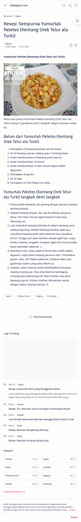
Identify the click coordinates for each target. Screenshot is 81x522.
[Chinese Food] (23, 296)
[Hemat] (22, 483)
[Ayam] (18, 16)
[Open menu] (5, 5)
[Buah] (20, 384)
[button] (52, 296)
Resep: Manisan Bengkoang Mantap (29, 430)
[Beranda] (8, 16)
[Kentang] (59, 483)
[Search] (63, 5)
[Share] (75, 45)
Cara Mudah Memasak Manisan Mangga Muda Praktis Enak (41, 419)
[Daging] (39, 296)
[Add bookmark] (70, 45)
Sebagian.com (19, 5)
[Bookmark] (76, 5)
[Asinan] (20, 404)
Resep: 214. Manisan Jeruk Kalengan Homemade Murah (39, 408)
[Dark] (70, 5)
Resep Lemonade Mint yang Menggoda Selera (34, 388)
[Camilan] (59, 467)
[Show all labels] (14, 491)
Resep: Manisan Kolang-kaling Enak (29, 440)
